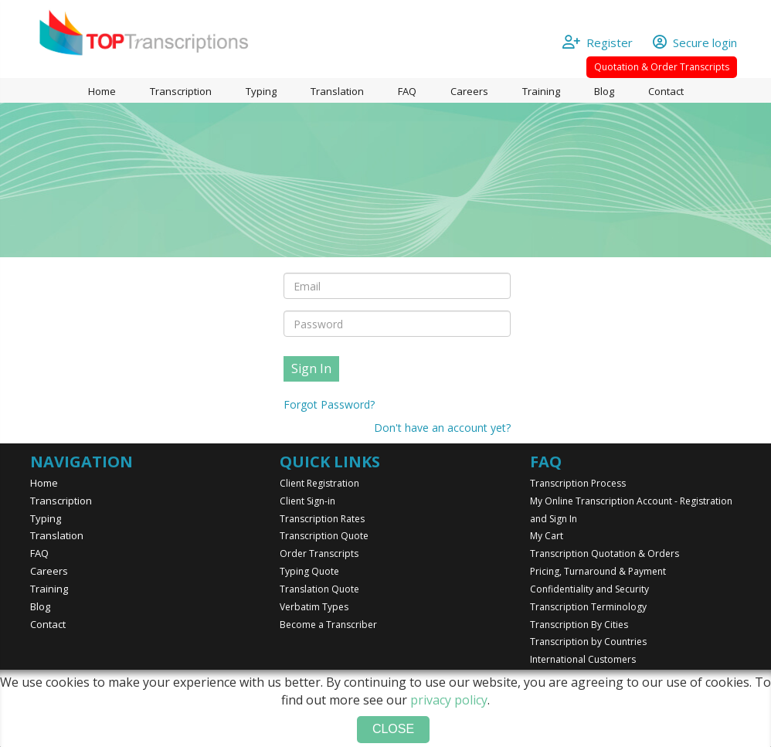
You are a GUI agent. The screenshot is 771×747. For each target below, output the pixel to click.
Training (541, 91)
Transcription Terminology (588, 606)
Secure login (695, 42)
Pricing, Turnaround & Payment (598, 571)
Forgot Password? (329, 404)
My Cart (546, 535)
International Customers (583, 659)
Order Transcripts (319, 553)
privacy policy (448, 699)
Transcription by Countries (588, 641)
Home (102, 91)
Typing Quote (309, 571)
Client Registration (319, 483)
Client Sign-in (307, 501)
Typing (261, 91)
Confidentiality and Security (589, 589)
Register (605, 42)
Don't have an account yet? (442, 427)
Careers (469, 91)
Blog (604, 91)
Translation (337, 91)
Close (393, 728)
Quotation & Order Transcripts (661, 66)
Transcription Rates (322, 518)
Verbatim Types (314, 606)
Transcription (181, 91)
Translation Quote (319, 589)
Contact (666, 91)
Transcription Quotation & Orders (604, 553)
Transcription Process (578, 483)
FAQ (407, 91)
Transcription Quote (324, 535)
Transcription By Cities (579, 624)
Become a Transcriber (328, 624)
